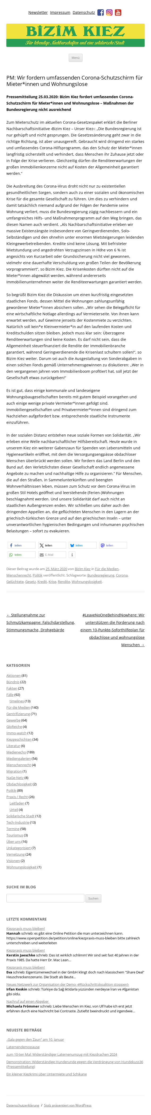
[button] (22, 545)
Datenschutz (84, 12)
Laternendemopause (23, 1046)
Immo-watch (16, 733)
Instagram (109, 12)
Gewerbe (13, 720)
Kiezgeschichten (19, 739)
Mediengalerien (18, 758)
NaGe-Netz (15, 777)
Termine (12, 828)
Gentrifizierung (18, 713)
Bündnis (12, 681)
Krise (52, 581)
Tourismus (14, 835)
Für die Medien (107, 568)
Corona (122, 575)
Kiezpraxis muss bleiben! (25, 928)
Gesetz (30, 581)
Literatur (13, 745)
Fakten (11, 688)
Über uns (13, 841)
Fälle (10, 694)
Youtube (118, 12)
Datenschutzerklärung (22, 1105)
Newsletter (38, 12)
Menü (76, 58)
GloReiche (14, 726)
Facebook (100, 12)
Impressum (60, 12)
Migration (14, 771)
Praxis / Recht (17, 796)
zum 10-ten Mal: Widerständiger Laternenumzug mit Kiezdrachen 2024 (61, 1054)
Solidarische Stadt (20, 816)
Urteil (14, 809)
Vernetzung (15, 854)
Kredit (42, 581)
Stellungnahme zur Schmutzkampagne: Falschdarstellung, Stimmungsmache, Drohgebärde (40, 622)
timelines (17, 701)
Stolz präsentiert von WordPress (68, 1105)
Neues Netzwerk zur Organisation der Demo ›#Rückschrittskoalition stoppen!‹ (67, 984)
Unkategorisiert (18, 847)
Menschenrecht (18, 575)
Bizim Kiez (82, 568)
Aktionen (13, 675)
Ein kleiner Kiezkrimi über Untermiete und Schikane (46, 1074)
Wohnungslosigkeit (87, 581)
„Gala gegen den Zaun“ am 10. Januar (35, 1039)
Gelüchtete (15, 581)
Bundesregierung (100, 575)
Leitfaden (17, 803)
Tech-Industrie (17, 822)
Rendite (64, 581)
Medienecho (16, 752)
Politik (37, 575)
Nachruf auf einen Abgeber (27, 1001)
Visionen (13, 860)
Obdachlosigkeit (19, 784)
